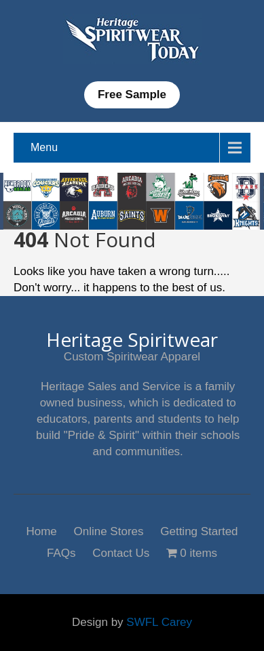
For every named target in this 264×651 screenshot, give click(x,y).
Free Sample (132, 94)
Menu (44, 147)
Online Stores (109, 530)
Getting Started (199, 530)
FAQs (61, 552)
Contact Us (120, 552)
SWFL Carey (159, 622)
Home (41, 530)
